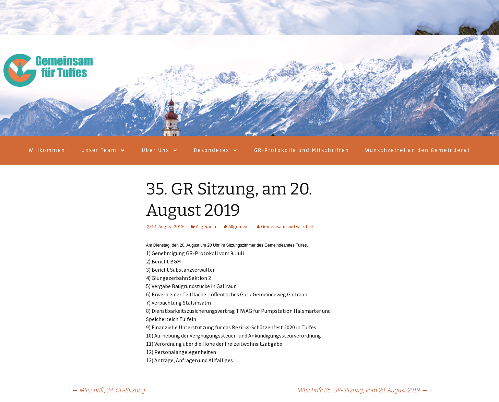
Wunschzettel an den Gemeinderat (417, 150)
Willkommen (47, 150)
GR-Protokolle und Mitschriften (301, 150)
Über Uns (160, 150)
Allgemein (206, 226)
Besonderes (216, 150)
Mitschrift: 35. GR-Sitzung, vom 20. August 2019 (362, 390)
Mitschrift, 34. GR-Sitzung (108, 390)
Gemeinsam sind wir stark (287, 226)
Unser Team (103, 150)
